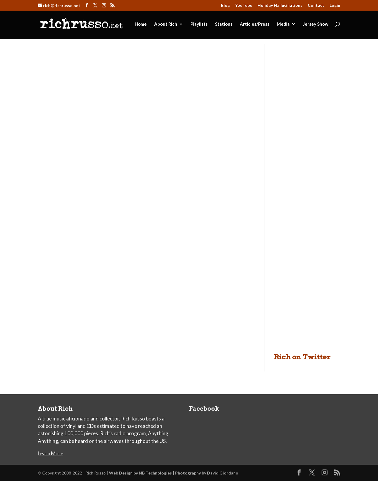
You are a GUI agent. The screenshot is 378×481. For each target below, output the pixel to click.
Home (141, 24)
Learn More (50, 453)
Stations (223, 24)
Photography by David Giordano (206, 472)
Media (283, 24)
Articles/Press (254, 24)
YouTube (243, 5)
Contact (316, 5)
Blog (225, 5)
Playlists (199, 24)
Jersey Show (315, 24)
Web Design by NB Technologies (140, 472)
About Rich (165, 24)
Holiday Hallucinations (280, 5)
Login (335, 5)
